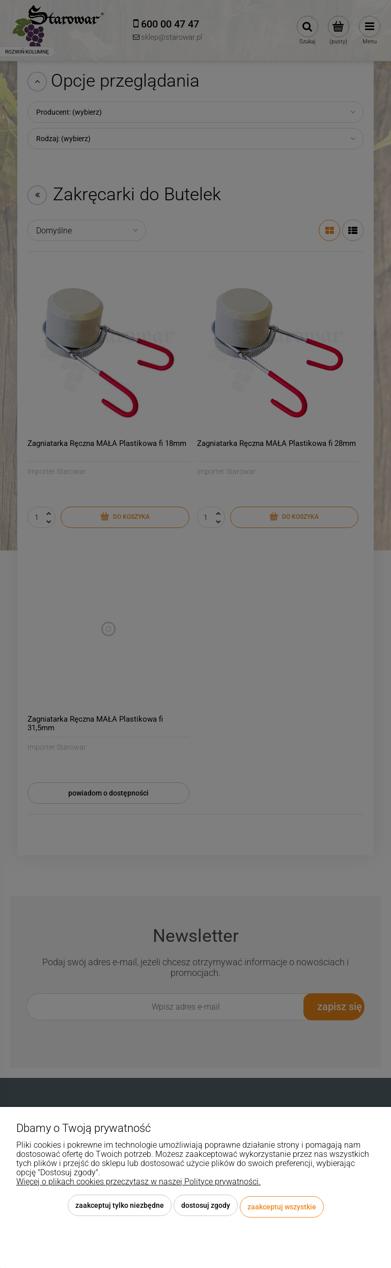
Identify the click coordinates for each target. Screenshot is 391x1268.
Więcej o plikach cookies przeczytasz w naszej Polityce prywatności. (138, 1185)
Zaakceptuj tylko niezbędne (119, 1208)
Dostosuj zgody (205, 1208)
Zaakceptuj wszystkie (281, 1208)
